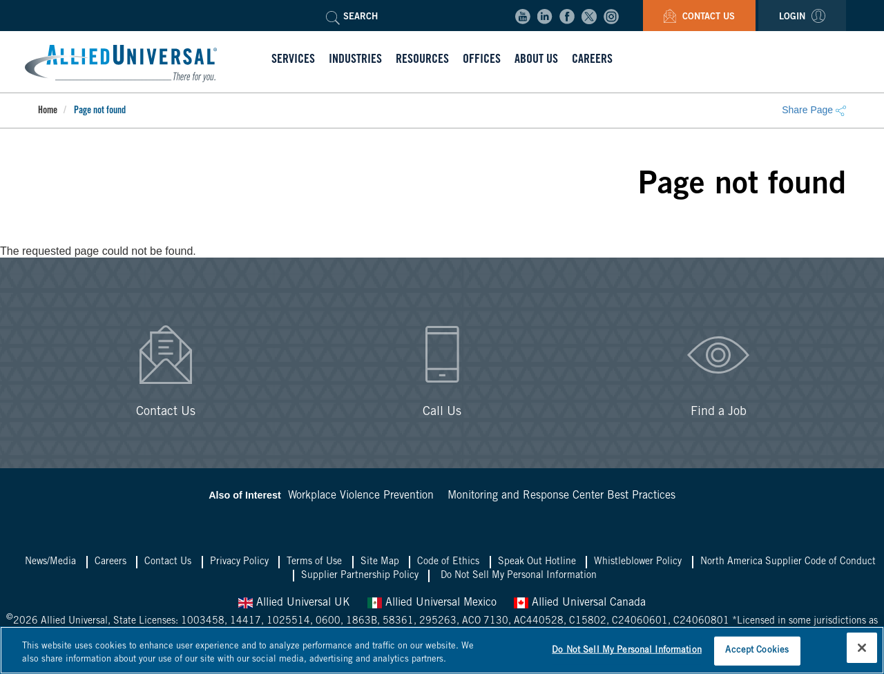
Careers (110, 562)
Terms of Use (314, 562)
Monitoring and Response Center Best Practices (561, 495)
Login (802, 17)
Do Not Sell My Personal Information (519, 576)
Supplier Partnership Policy (360, 576)
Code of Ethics (448, 562)
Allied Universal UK (294, 602)
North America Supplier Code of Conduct (788, 562)
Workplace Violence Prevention (361, 495)
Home (47, 111)
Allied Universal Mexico (432, 602)
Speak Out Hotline (537, 562)
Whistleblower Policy (638, 562)
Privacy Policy (239, 562)
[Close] (862, 648)
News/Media (50, 562)
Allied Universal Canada (580, 602)
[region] (442, 650)
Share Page (814, 109)
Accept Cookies (757, 650)
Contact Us (699, 17)
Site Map (380, 562)
